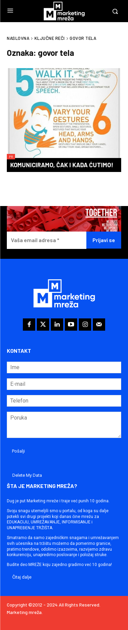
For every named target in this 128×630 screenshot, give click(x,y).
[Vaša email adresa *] (46, 240)
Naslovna (18, 38)
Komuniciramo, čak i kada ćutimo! (61, 165)
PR (11, 157)
